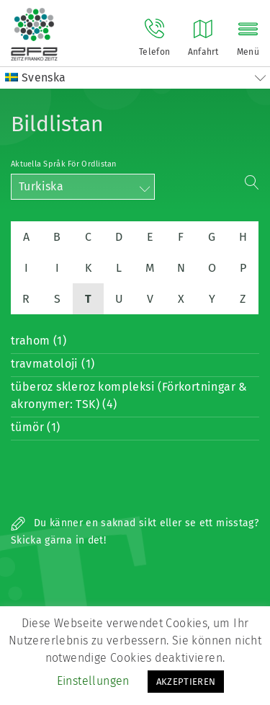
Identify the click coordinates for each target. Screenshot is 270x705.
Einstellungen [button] (93, 681)
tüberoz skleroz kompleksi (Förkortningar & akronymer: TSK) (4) (129, 395)
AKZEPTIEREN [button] (186, 681)
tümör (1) (35, 427)
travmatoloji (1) (52, 364)
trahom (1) (38, 340)
